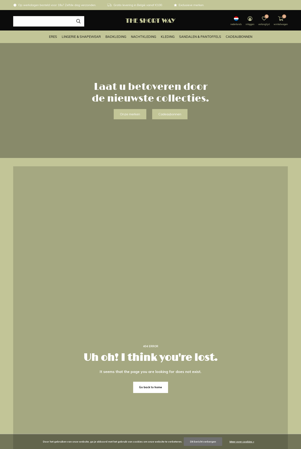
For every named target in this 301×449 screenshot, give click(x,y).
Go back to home (150, 387)
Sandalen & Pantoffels (200, 37)
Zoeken (78, 21)
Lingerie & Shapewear (81, 37)
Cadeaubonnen (239, 37)
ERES (53, 37)
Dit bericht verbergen (203, 441)
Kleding (168, 37)
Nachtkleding (143, 37)
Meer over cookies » (242, 441)
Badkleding (115, 37)
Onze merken (130, 114)
